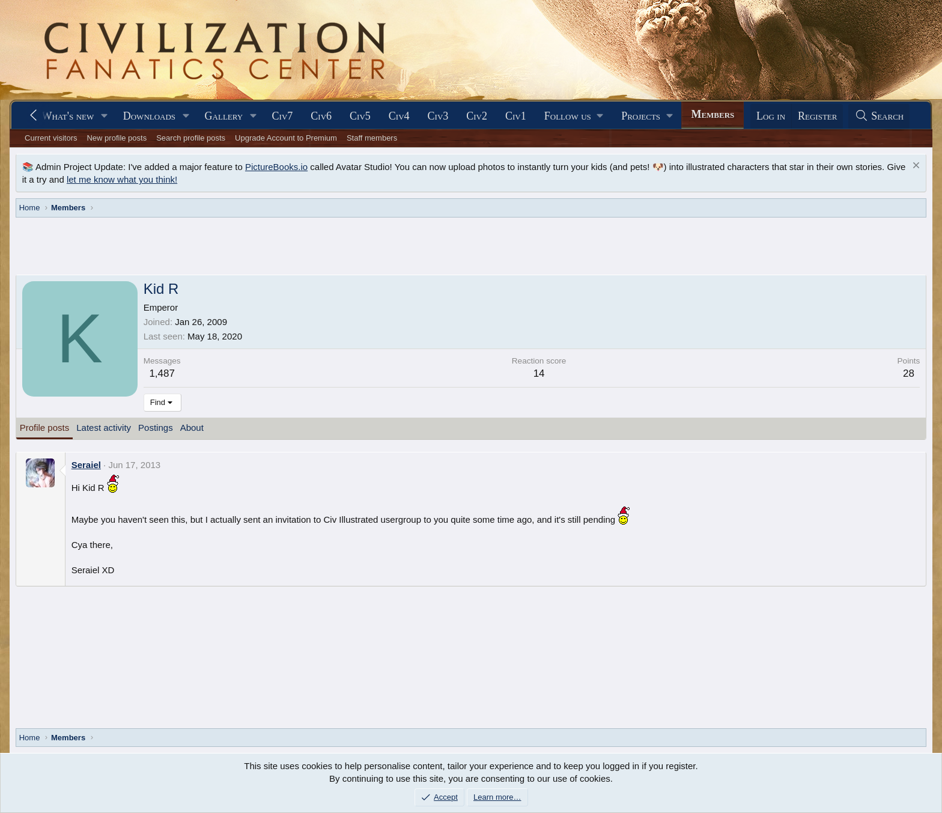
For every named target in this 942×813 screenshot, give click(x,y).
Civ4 (399, 116)
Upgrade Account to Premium (286, 137)
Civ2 (476, 116)
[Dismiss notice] (915, 166)
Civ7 (282, 116)
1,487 (162, 373)
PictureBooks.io (276, 167)
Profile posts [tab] (45, 427)
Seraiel (86, 465)
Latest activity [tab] (103, 427)
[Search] (879, 116)
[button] (104, 116)
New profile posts (117, 137)
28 (908, 373)
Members (712, 114)
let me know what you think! (122, 179)
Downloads (149, 116)
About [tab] (192, 427)
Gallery (224, 116)
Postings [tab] (155, 427)
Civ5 (360, 116)
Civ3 (438, 116)
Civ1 (515, 116)
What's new (67, 116)
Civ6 (321, 116)
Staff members (372, 137)
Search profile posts (190, 137)
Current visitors (51, 137)
